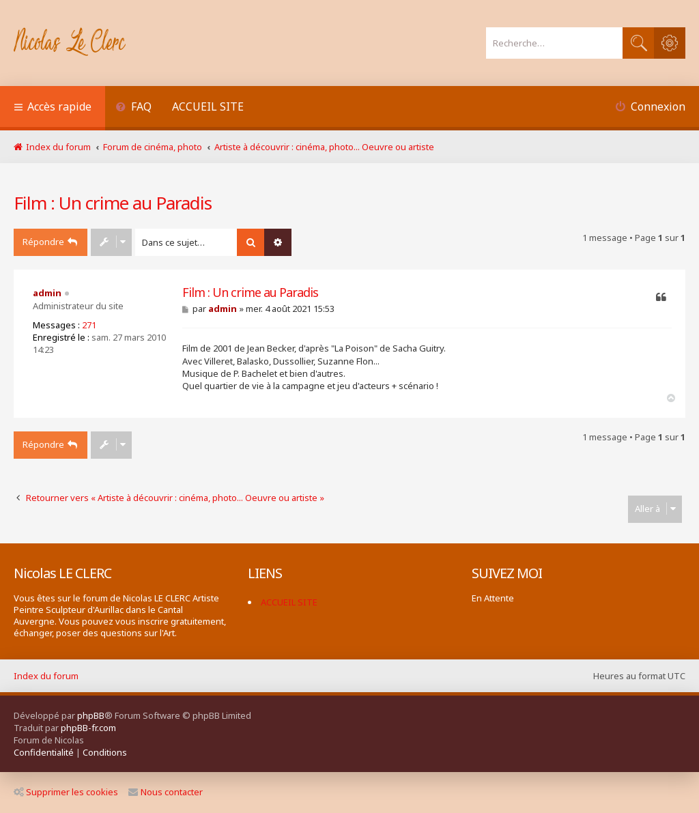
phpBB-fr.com (88, 728)
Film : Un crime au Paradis (113, 202)
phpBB (90, 715)
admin (47, 293)
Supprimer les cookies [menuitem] (66, 792)
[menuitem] (133, 108)
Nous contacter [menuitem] (165, 792)
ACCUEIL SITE (208, 106)
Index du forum (46, 676)
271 (89, 325)
